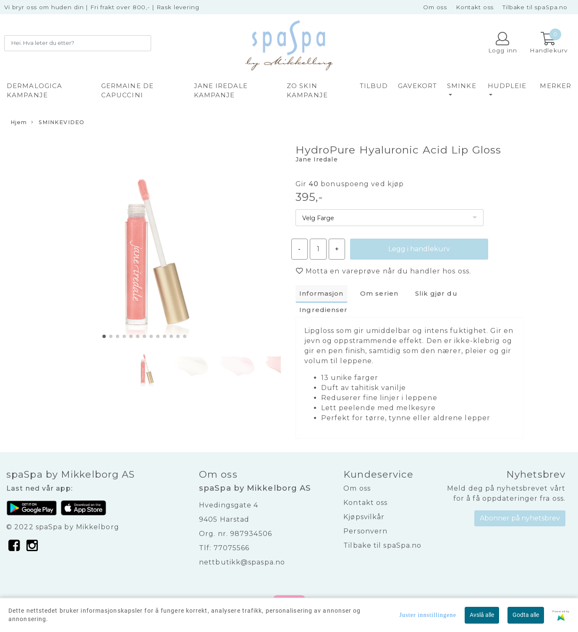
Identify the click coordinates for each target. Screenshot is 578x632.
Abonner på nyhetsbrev (520, 518)
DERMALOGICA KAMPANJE (34, 90)
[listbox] (390, 217)
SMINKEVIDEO (57, 122)
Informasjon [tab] (321, 293)
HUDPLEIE (507, 86)
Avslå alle (482, 614)
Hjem (18, 122)
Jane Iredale (317, 159)
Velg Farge (318, 218)
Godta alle (526, 614)
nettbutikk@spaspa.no (242, 562)
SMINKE (461, 86)
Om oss (435, 7)
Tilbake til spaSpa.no (535, 7)
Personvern (365, 531)
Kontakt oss (475, 7)
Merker (555, 86)
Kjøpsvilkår (363, 517)
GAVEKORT (417, 86)
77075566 (232, 548)
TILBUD (374, 86)
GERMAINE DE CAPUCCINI (127, 90)
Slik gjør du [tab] (436, 293)
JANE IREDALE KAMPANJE (221, 90)
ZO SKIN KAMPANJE (307, 90)
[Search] (77, 43)
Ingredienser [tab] (323, 310)
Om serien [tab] (379, 293)
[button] (104, 336)
